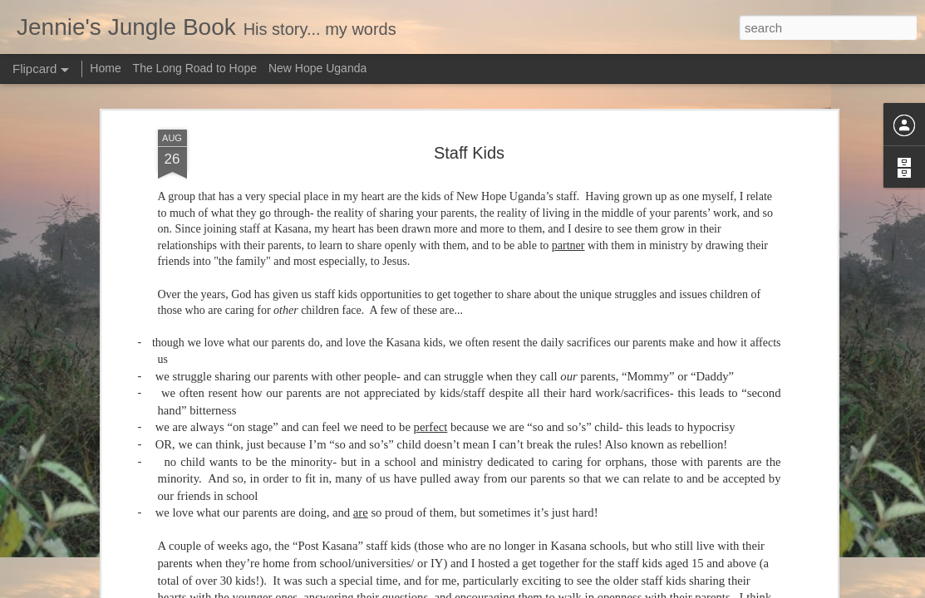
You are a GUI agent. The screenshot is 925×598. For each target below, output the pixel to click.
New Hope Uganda (317, 68)
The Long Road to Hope (195, 68)
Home (105, 68)
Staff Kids (469, 152)
